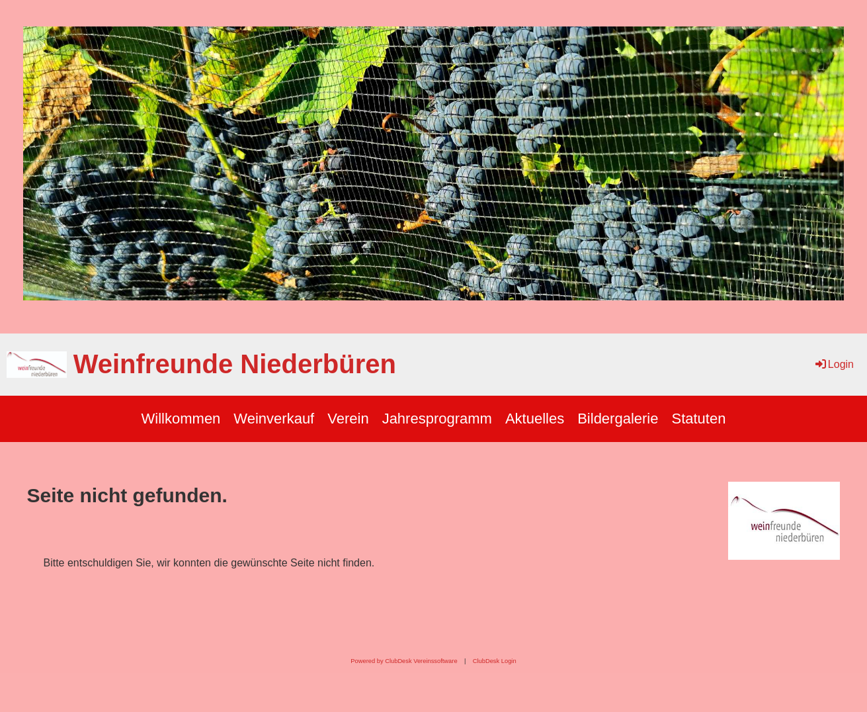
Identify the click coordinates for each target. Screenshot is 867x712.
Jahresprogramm (437, 418)
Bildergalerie (617, 418)
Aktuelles (534, 418)
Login (833, 364)
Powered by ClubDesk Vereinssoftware (404, 661)
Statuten (698, 418)
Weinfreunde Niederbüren (234, 363)
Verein (347, 418)
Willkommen (181, 418)
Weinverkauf (273, 418)
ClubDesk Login (494, 661)
